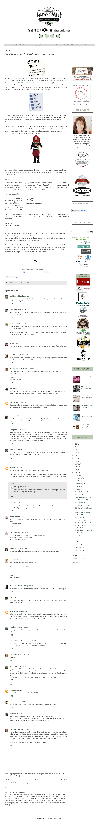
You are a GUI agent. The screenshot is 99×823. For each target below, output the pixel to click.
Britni (11, 503)
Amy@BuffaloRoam (16, 654)
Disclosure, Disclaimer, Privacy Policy (65, 45)
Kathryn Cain (14, 429)
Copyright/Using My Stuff (17, 45)
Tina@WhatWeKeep (16, 532)
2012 (75, 472)
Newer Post (9, 779)
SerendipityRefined (16, 611)
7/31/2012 (19, 690)
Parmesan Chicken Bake (13, 83)
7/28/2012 (23, 402)
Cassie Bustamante (15, 309)
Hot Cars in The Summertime (83, 523)
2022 (75, 444)
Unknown (13, 690)
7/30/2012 (26, 654)
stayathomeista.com (15, 379)
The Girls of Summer (81, 520)
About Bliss (85, 45)
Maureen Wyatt (14, 402)
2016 (75, 461)
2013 (75, 470)
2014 (75, 467)
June (77, 536)
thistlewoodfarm (15, 516)
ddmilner (12, 467)
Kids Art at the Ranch (81, 495)
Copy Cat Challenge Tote (82, 492)
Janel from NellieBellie (17, 296)
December (79, 475)
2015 (75, 464)
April (77, 541)
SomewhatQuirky (46, 87)
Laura (11, 560)
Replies (14, 483)
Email (77, 45)
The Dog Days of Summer (83, 505)
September (79, 483)
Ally (11, 416)
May (77, 538)
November (79, 478)
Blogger (59, 818)
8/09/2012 (22, 713)
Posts (75, 558)
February (78, 547)
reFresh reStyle (14, 702)
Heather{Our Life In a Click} (19, 586)
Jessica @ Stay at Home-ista (18, 368)
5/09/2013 (28, 729)
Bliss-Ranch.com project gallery (34, 45)
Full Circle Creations (16, 449)
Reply (11, 303)
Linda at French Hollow (17, 729)
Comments (76, 562)
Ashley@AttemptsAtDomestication (20, 641)
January (78, 550)
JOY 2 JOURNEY (15, 666)
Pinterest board (26, 249)
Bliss (15, 487)
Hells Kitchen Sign (86, 377)
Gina (11, 343)
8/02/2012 (23, 702)
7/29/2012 (23, 487)
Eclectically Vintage (16, 627)
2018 (75, 455)
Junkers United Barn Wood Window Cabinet (86, 426)
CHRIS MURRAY (15, 548)
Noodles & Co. (40, 85)
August (78, 486)
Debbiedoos (13, 388)
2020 (75, 450)
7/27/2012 (27, 296)
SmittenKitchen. (26, 80)
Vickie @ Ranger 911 (16, 323)
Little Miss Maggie (15, 355)
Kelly (11, 597)
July (77, 489)
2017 (75, 458)
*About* (75, 148)
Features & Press (49, 45)
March (78, 544)
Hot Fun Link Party (81, 502)
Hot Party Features (80, 517)
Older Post (64, 779)
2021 (75, 447)
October (78, 481)
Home (36, 779)
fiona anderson (14, 713)
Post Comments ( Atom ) (20, 783)
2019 (75, 452)
